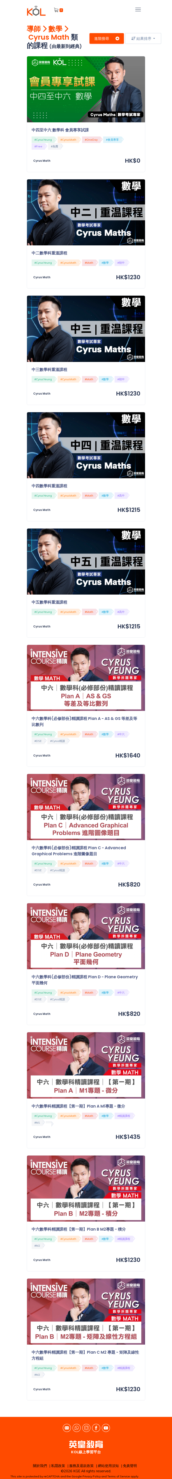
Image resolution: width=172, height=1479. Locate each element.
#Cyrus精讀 (57, 741)
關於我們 (40, 1465)
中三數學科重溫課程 (49, 369)
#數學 (105, 262)
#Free (38, 146)
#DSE (38, 741)
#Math (89, 262)
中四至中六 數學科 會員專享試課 (60, 130)
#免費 (54, 146)
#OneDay (91, 139)
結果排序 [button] (141, 38)
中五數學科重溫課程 (49, 602)
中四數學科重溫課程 (49, 486)
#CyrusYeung (43, 139)
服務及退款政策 (81, 1465)
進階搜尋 (106, 38)
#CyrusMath (68, 139)
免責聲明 (130, 1465)
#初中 (121, 262)
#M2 (37, 1245)
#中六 (121, 734)
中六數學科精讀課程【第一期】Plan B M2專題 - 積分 (79, 1229)
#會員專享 (112, 139)
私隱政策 (58, 1465)
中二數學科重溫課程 (49, 253)
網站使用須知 (108, 1465)
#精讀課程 (123, 1116)
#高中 (121, 495)
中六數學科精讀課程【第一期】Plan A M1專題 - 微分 (78, 1106)
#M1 (37, 1122)
